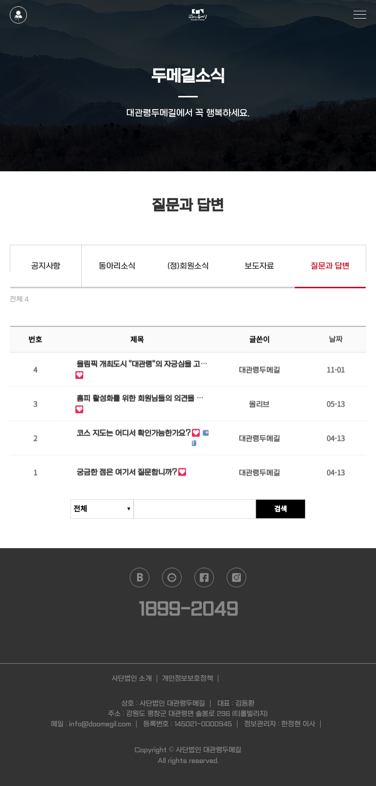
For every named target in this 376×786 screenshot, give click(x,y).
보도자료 (259, 266)
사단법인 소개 (132, 678)
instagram (236, 577)
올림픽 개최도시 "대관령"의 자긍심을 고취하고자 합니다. (142, 366)
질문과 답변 (330, 266)
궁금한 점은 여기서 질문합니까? (127, 473)
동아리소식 (117, 266)
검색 (280, 508)
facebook (204, 577)
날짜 (336, 340)
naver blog (139, 577)
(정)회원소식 (188, 266)
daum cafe (172, 577)
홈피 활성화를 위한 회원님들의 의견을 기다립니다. (140, 400)
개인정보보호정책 (187, 678)
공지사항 (46, 266)
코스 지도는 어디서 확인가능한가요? (133, 434)
